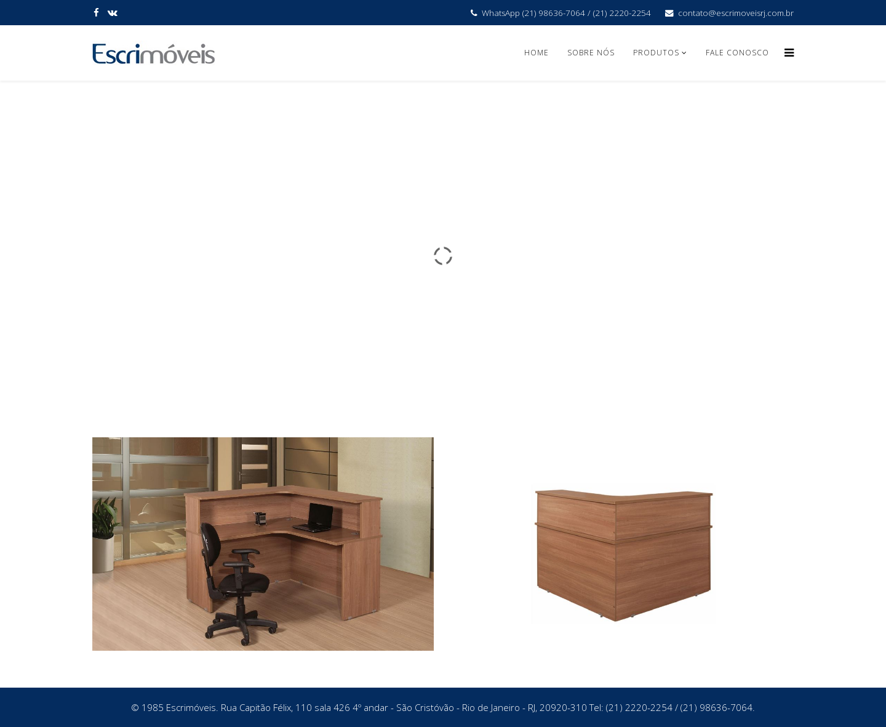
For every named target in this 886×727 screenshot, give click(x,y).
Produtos (657, 52)
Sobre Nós (591, 52)
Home (536, 52)
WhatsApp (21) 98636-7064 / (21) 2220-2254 (566, 12)
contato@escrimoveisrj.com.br (736, 12)
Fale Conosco (737, 52)
